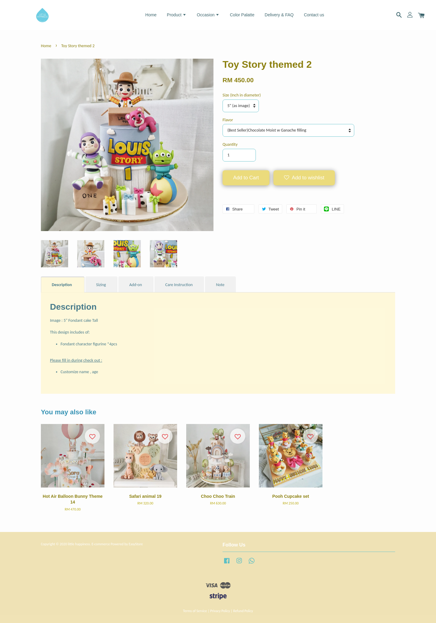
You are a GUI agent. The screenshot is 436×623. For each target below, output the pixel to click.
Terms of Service (195, 611)
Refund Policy (243, 611)
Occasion (208, 14)
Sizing (101, 284)
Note (220, 284)
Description (62, 284)
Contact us (314, 14)
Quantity (230, 144)
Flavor (228, 119)
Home (151, 14)
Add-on (135, 284)
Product (177, 14)
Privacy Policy (220, 611)
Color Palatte (242, 14)
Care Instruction (179, 284)
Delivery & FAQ (279, 14)
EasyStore (136, 544)
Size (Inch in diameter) (242, 95)
